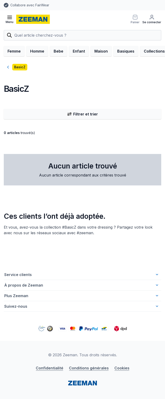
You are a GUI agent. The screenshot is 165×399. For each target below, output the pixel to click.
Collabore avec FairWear (29, 5)
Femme (14, 51)
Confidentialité (49, 368)
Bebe (58, 51)
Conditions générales (89, 368)
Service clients (81, 274)
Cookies (121, 368)
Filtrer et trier (82, 114)
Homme (37, 51)
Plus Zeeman (81, 295)
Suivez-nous (81, 306)
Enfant (79, 51)
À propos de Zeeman (81, 285)
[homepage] (33, 19)
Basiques (125, 51)
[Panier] (135, 19)
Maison (101, 51)
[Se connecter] (151, 19)
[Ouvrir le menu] (9, 19)
